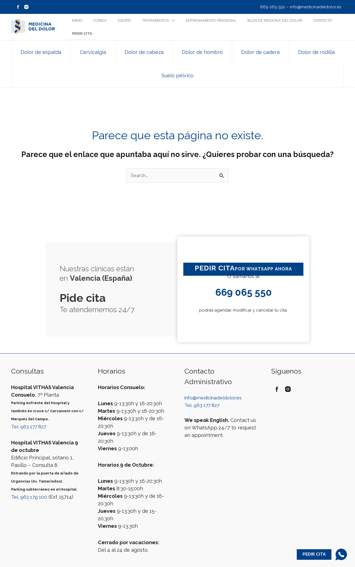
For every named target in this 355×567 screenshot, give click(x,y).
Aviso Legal (162, 553)
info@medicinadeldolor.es (315, 6)
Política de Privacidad (196, 553)
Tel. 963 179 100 (30, 468)
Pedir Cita (313, 554)
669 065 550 (272, 6)
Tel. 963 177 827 (29, 398)
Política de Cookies (237, 553)
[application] (170, 27)
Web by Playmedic (177, 560)
